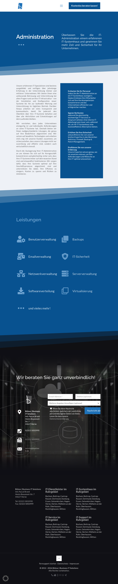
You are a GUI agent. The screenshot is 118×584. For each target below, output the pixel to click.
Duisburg (65, 499)
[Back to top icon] (59, 558)
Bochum (48, 496)
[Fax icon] (55, 575)
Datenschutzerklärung (59, 419)
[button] (5, 578)
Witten (63, 509)
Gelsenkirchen (57, 501)
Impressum (74, 563)
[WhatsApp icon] (63, 575)
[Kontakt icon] (60, 575)
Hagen (67, 501)
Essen (47, 501)
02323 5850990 (32, 430)
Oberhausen (55, 506)
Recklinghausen (52, 509)
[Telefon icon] (52, 575)
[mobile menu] (61, 6)
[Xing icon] (66, 575)
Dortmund (56, 499)
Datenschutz (62, 563)
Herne (48, 504)
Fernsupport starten (47, 563)
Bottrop (56, 496)
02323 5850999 (32, 439)
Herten (54, 504)
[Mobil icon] (58, 575)
